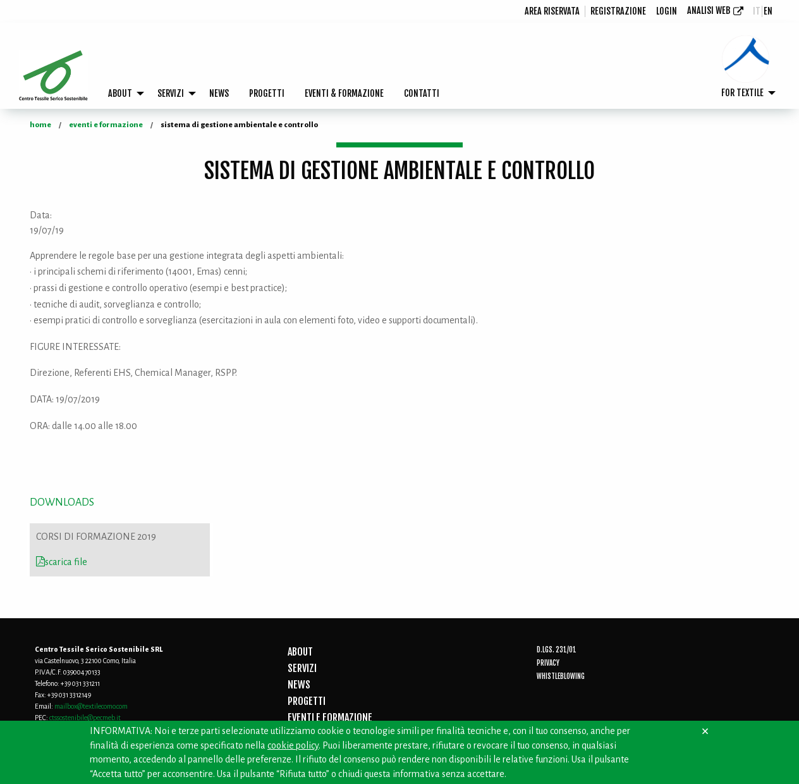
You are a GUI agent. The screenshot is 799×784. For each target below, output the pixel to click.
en (768, 11)
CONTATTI (421, 93)
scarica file (61, 562)
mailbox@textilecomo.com (91, 706)
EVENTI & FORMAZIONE (344, 93)
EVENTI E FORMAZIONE (330, 717)
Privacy (548, 663)
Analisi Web (708, 10)
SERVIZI (170, 93)
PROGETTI (266, 93)
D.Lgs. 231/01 (556, 649)
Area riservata (552, 11)
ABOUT (120, 93)
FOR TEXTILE (742, 92)
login (666, 11)
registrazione (618, 11)
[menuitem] (552, 11)
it (756, 11)
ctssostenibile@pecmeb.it (85, 717)
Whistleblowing (561, 676)
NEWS (219, 93)
